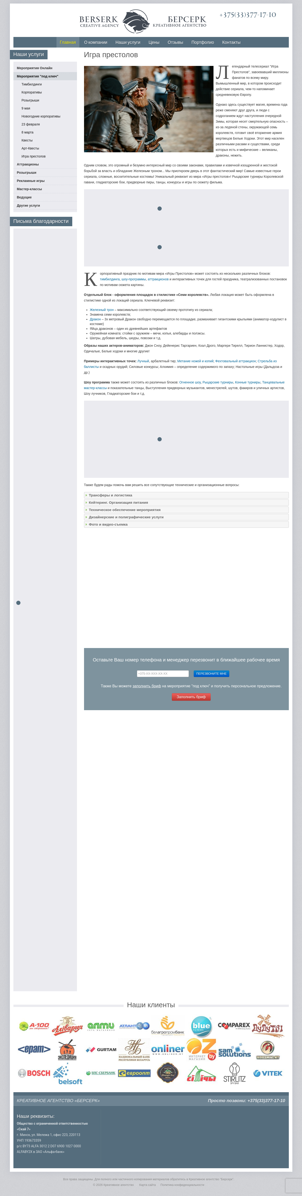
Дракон (95, 319)
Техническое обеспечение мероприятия (125, 510)
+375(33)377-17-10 (247, 15)
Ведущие (24, 197)
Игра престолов (34, 156)
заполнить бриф (147, 686)
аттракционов (158, 279)
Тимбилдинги (32, 84)
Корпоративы (32, 92)
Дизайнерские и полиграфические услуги (126, 517)
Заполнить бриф (191, 697)
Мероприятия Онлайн (34, 68)
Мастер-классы (29, 189)
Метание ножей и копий (195, 361)
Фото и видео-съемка (108, 524)
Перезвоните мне (211, 673)
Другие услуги (28, 205)
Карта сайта (147, 1185)
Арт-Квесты (30, 148)
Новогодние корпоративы (41, 116)
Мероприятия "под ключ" (37, 76)
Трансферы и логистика (110, 495)
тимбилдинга (110, 279)
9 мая (26, 108)
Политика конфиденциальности (182, 1185)
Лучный (143, 361)
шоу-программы (133, 279)
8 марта (28, 132)
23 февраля (31, 124)
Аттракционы (28, 164)
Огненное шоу (190, 382)
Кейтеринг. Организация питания (118, 502)
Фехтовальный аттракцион (235, 361)
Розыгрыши (30, 100)
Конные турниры (247, 382)
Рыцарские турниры (217, 382)
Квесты (27, 140)
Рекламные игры (31, 181)
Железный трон (102, 310)
